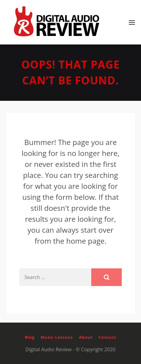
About (85, 337)
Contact (107, 337)
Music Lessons (57, 337)
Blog (29, 337)
